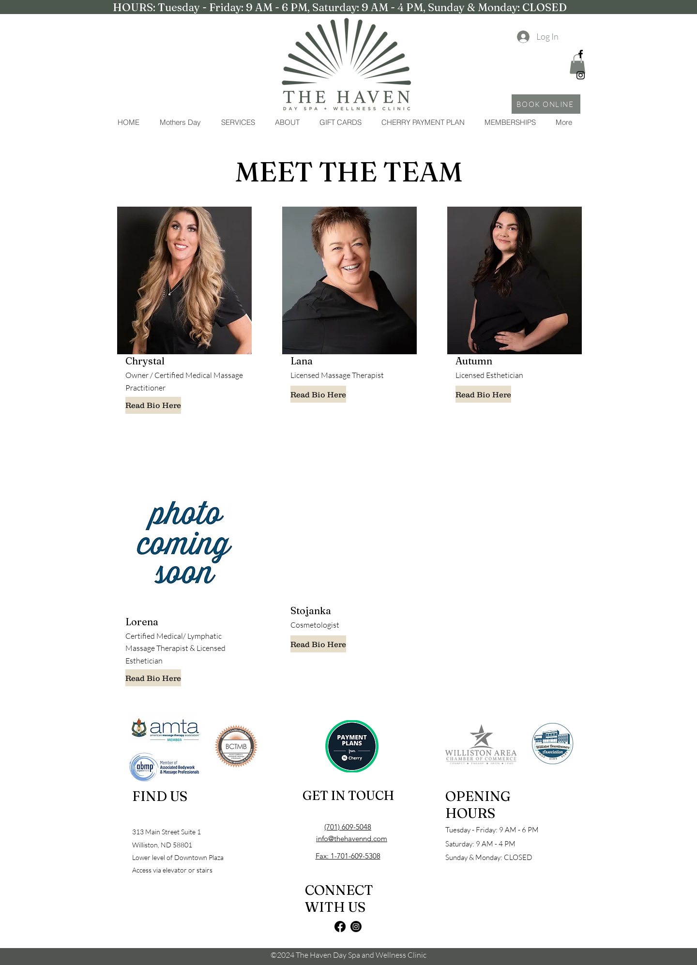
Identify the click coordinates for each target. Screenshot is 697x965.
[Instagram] (580, 75)
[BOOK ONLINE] (546, 104)
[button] (238, 122)
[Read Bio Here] (153, 405)
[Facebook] (580, 54)
